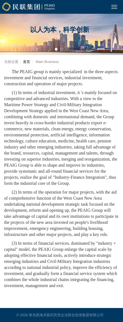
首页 (26, 62)
